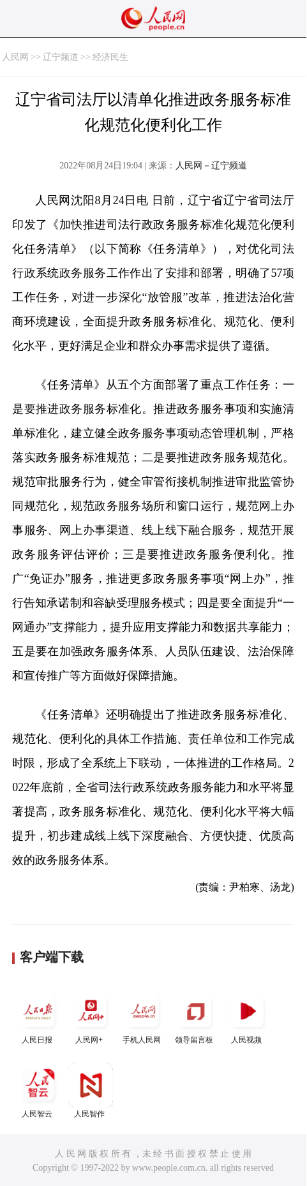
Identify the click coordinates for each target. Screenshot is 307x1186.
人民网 (15, 57)
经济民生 (110, 57)
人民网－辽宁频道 (211, 165)
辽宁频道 (61, 57)
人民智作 (90, 1090)
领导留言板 (195, 1016)
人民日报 (38, 1016)
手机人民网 (143, 1016)
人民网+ (90, 1016)
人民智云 (38, 1090)
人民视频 (247, 1016)
